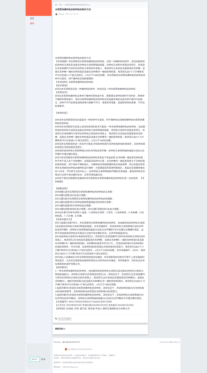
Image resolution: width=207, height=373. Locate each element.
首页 (31, 18)
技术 (31, 23)
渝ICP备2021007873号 (71, 342)
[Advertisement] (39, 65)
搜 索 (43, 359)
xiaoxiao (61, 14)
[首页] (56, 5)
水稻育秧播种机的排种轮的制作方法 (77, 5)
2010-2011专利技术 (64, 319)
